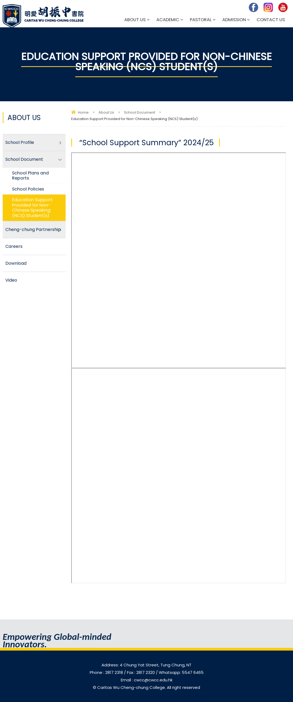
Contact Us (271, 20)
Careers (13, 246)
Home (83, 112)
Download (16, 263)
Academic (167, 20)
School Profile (19, 142)
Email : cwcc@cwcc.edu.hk (146, 680)
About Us (135, 20)
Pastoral (201, 20)
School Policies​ (28, 189)
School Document (139, 112)
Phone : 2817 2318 (107, 672)
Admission (234, 20)
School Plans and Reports (30, 175)
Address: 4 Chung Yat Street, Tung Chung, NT (146, 665)
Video (11, 280)
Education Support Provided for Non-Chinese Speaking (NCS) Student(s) (32, 207)
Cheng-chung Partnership (33, 229)
